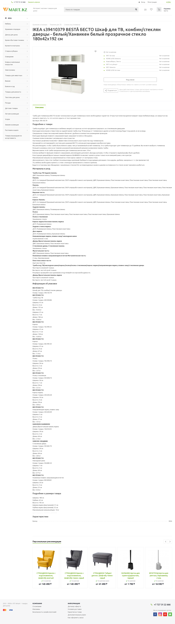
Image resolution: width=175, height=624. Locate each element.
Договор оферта (74, 606)
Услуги (7, 119)
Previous (166, 542)
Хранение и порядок (12, 29)
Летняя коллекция (12, 114)
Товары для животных (13, 75)
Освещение (9, 56)
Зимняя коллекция (12, 125)
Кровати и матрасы (12, 45)
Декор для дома (11, 35)
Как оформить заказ (75, 617)
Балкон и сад (10, 86)
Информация (74, 603)
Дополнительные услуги (77, 615)
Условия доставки (74, 609)
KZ (167, 2)
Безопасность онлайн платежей (44, 612)
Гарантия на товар (75, 612)
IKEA (10, 18)
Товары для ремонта (13, 92)
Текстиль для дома (12, 97)
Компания (37, 603)
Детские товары (11, 108)
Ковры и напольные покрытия (12, 63)
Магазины (36, 609)
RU (170, 2)
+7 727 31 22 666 (19, 2)
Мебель (8, 24)
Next (170, 542)
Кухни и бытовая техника (14, 40)
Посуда (8, 103)
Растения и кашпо (11, 130)
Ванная (7, 81)
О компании (37, 606)
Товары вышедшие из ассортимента (13, 137)
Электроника (10, 70)
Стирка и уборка (11, 51)
